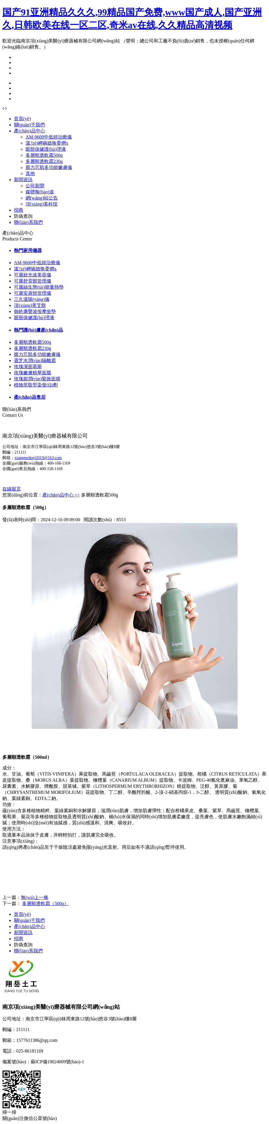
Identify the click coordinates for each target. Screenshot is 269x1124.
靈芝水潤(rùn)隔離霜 (35, 360)
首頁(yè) (22, 118)
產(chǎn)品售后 (30, 397)
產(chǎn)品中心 (29, 130)
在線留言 (11, 488)
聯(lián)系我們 (28, 222)
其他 (30, 173)
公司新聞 (35, 185)
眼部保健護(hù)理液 (46, 149)
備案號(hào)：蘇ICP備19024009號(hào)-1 (43, 1061)
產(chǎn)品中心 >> (61, 494)
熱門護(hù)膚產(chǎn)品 (38, 330)
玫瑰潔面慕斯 (28, 366)
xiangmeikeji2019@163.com (38, 458)
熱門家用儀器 (28, 250)
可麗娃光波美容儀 (32, 274)
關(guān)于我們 (29, 124)
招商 (18, 210)
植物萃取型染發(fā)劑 (36, 384)
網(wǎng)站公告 (42, 197)
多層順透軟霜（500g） (45, 903)
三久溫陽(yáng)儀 (31, 299)
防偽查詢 (23, 216)
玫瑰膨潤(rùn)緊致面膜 (37, 378)
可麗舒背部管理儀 (32, 280)
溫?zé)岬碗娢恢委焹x (47, 143)
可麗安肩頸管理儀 (32, 293)
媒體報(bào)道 (40, 191)
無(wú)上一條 (34, 897)
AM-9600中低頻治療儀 (49, 136)
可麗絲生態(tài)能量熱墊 (39, 287)
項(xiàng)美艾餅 (30, 305)
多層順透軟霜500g (44, 155)
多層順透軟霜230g (44, 161)
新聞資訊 (23, 179)
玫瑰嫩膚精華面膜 (32, 372)
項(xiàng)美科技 (42, 204)
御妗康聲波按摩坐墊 (35, 311)
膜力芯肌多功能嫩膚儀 (49, 167)
